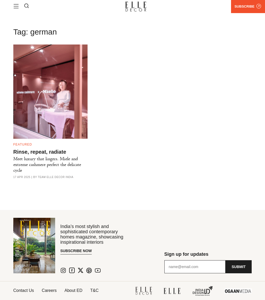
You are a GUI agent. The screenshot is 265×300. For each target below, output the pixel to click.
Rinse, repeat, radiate (39, 152)
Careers (49, 290)
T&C (94, 290)
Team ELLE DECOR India (55, 177)
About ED (73, 290)
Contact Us (23, 290)
